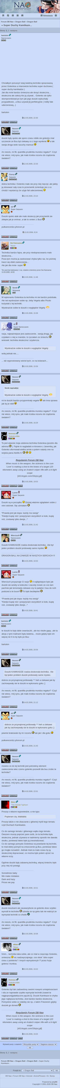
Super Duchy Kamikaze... (18, 25)
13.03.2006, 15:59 (30, 366)
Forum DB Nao (7, 1061)
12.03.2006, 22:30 (30, 118)
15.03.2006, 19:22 (30, 969)
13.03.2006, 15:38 (30, 313)
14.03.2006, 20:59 (30, 650)
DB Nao (8, 1076)
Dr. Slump (51, 1076)
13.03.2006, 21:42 (30, 525)
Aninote (29, 1076)
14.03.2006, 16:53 (30, 561)
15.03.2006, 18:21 (30, 888)
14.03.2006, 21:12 (30, 702)
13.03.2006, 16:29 (30, 423)
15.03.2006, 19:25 (30, 1034)
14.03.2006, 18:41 (30, 610)
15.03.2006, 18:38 (30, 934)
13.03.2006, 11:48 (30, 277)
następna (13, 31)
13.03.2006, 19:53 (30, 482)
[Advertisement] (30, 61)
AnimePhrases (39, 1076)
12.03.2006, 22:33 (30, 164)
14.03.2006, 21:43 (30, 746)
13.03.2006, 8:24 (30, 232)
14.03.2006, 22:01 (30, 791)
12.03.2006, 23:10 (30, 196)
